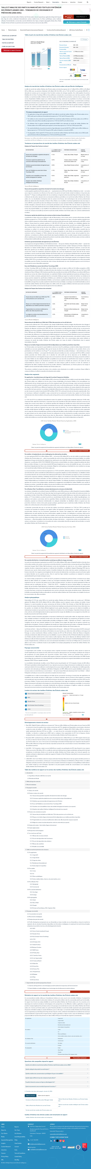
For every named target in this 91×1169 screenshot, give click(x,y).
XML (2, 1164)
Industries (72, 2)
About (48, 2)
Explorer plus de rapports (44, 1100)
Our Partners (18, 1138)
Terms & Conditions (20, 1157)
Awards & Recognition (7, 1144)
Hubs (16, 1154)
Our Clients (4, 1138)
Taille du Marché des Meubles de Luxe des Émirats (38, 1110)
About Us (3, 1134)
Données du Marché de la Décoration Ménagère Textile (39, 1104)
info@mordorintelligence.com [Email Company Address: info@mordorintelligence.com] (37, 1148)
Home (2, 1131)
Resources (65, 2)
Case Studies (18, 1147)
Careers (3, 1157)
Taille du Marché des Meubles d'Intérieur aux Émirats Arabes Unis (73, 1104)
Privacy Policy (4, 1161)
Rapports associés (30, 1100)
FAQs (16, 1144)
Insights (3, 1147)
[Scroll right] (89, 30)
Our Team (17, 1134)
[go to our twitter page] (57, 1145)
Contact (80, 2)
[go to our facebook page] (54, 1145)
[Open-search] (88, 2)
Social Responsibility (20, 1141)
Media (3, 1141)
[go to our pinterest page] (60, 1145)
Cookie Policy (18, 1161)
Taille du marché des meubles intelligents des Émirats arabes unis (73, 1109)
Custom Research (39, 2)
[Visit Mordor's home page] (10, 2)
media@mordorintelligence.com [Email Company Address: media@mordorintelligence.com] (38, 1154)
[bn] (76, 17)
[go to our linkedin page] (51, 1145)
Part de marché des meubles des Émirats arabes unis (39, 1114)
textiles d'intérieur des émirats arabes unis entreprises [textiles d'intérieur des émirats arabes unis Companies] (39, 1122)
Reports (29, 2)
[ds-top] (76, 22)
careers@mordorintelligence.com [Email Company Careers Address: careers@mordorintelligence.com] (58, 1138)
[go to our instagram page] (63, 1145)
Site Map (17, 1164)
